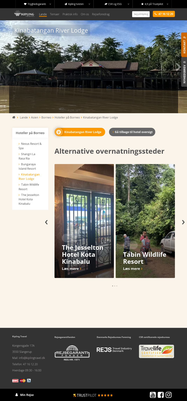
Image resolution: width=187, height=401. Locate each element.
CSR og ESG (117, 4)
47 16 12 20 (30, 364)
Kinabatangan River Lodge (29, 176)
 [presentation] (9, 67)
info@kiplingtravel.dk (32, 358)
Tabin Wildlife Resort (29, 187)
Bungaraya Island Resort (27, 166)
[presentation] (46, 221)
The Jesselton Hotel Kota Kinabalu (29, 199)
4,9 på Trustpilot (154, 4)
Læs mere (70, 268)
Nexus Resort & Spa (30, 146)
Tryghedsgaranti (37, 4)
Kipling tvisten (77, 4)
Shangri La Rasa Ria (27, 156)
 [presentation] (178, 67)
